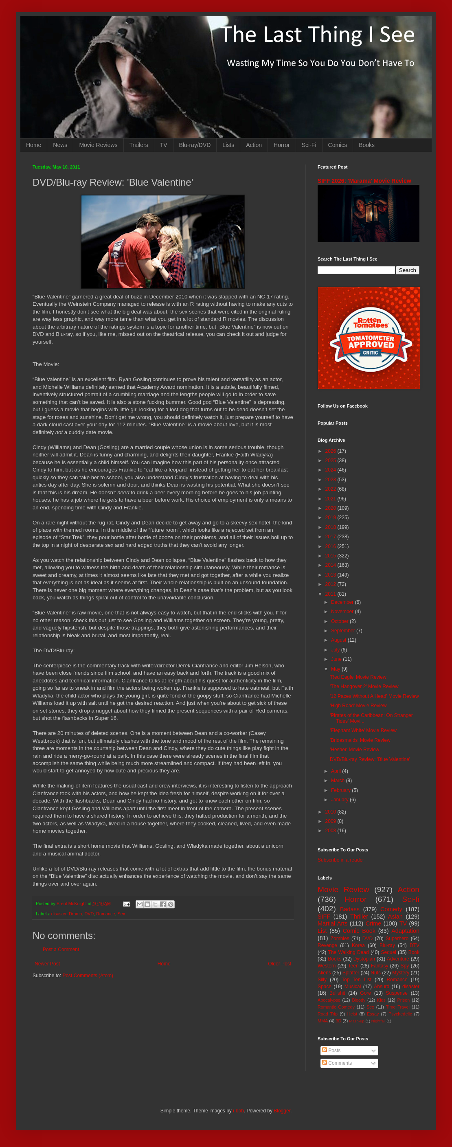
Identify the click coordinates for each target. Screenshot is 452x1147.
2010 (331, 812)
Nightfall (378, 1021)
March (338, 780)
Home (33, 145)
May (336, 669)
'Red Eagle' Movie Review (358, 677)
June (337, 659)
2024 (331, 470)
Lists (228, 145)
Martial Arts (332, 923)
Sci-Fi (309, 145)
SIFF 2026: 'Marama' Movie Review (364, 181)
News (60, 145)
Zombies (340, 938)
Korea (358, 945)
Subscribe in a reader (341, 860)
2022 (331, 489)
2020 (331, 508)
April (336, 771)
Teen (353, 966)
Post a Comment (61, 949)
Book (413, 952)
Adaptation (405, 931)
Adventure (398, 959)
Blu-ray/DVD (195, 145)
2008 (331, 830)
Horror (282, 145)
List (322, 931)
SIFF (324, 916)
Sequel (388, 952)
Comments (337, 1063)
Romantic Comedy (336, 1006)
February (341, 790)
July (336, 650)
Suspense (397, 993)
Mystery (400, 973)
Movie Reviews (98, 145)
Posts (331, 1050)
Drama (75, 913)
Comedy (391, 909)
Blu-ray (387, 945)
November (343, 611)
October (340, 621)
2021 (331, 499)
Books (367, 145)
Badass (350, 909)
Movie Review (343, 889)
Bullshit (337, 993)
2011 (331, 594)
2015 (331, 556)
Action (254, 145)
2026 (331, 451)
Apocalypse (329, 1000)
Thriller (359, 916)
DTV (414, 945)
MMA (323, 1020)
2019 (331, 517)
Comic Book (359, 931)
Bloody (358, 1000)
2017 (331, 537)
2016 (331, 546)
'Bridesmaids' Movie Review (360, 740)
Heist (352, 1013)
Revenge (327, 945)
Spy (405, 966)
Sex (121, 913)
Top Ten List (356, 980)
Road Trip (328, 1013)
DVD (89, 913)
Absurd (381, 986)
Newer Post (47, 964)
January (340, 800)
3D (338, 1020)
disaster (58, 913)
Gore (365, 993)
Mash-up (356, 1021)
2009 (331, 821)
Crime (373, 923)
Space (324, 986)
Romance (105, 913)
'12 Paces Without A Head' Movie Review (374, 696)
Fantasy (379, 966)
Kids (381, 1000)
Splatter (350, 973)
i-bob (238, 1111)
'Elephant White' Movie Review (363, 730)
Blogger (282, 1111)
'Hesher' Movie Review (354, 749)
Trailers (138, 145)
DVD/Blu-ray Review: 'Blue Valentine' (370, 759)
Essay (373, 1013)
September (343, 631)
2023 (331, 479)
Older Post (279, 964)
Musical (352, 986)
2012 (331, 584)
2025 (331, 460)
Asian (395, 916)
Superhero (397, 938)
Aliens (324, 973)
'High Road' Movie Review (358, 705)
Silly (322, 980)
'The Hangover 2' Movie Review (364, 686)
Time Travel (398, 1006)
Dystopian (364, 959)
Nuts (376, 973)
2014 (331, 565)
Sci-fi (410, 899)
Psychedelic (400, 1013)
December (343, 602)
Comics (337, 145)
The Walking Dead (348, 952)
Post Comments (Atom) (87, 975)
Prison (403, 1000)
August (339, 640)
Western (327, 966)
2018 (331, 527)
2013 (331, 575)
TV (163, 145)
